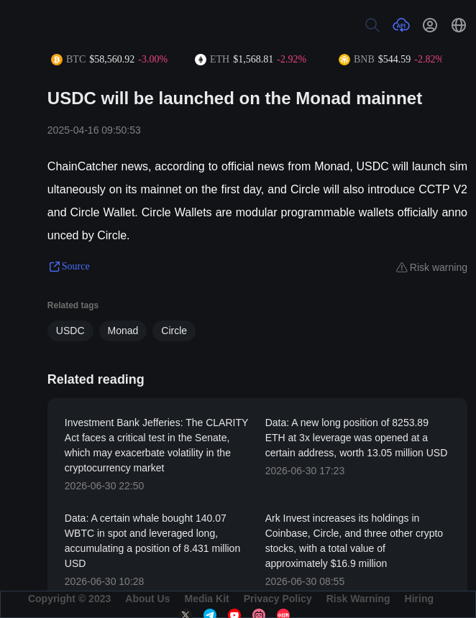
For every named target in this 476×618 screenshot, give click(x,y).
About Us (147, 598)
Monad (123, 330)
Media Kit (206, 598)
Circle (174, 330)
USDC (70, 330)
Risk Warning (358, 598)
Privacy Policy (278, 598)
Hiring (419, 598)
